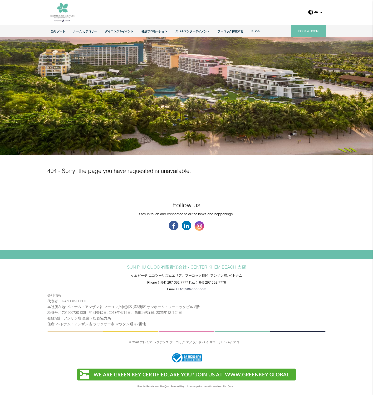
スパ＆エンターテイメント (192, 31)
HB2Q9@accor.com (191, 288)
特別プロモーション (154, 31)
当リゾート (58, 31)
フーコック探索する (230, 31)
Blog (255, 31)
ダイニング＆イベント (119, 31)
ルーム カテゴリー (85, 31)
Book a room (308, 31)
